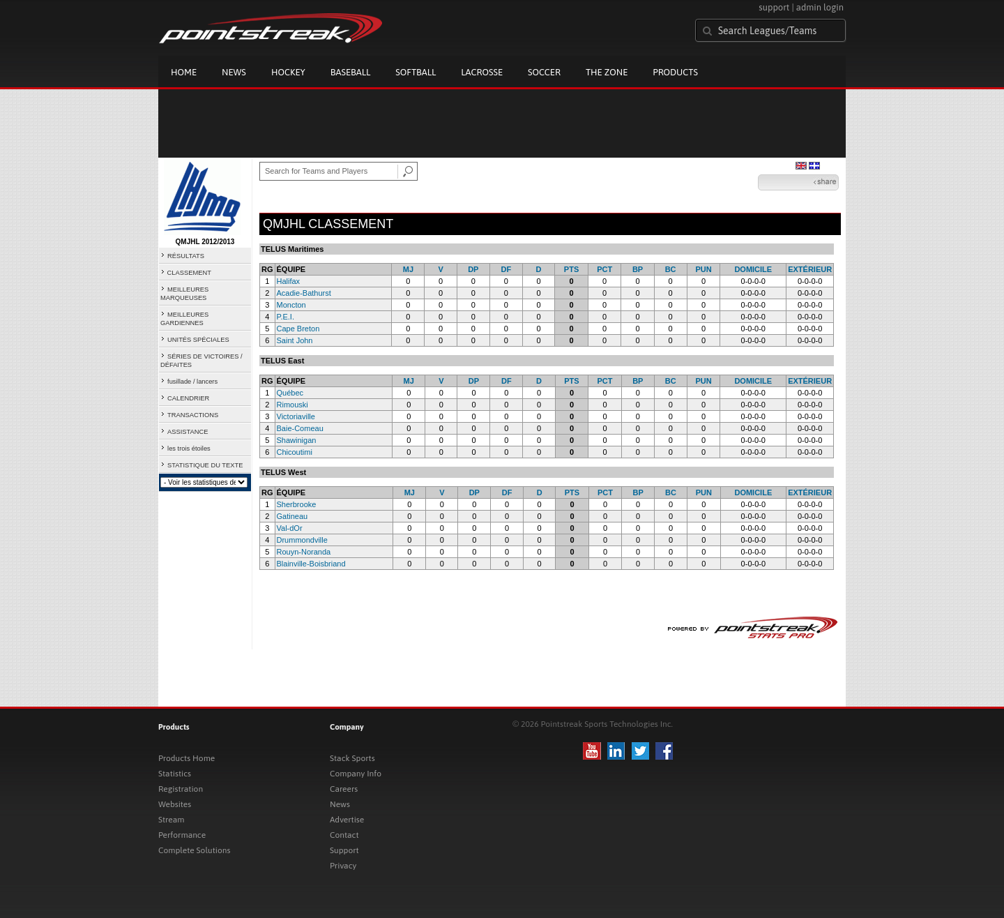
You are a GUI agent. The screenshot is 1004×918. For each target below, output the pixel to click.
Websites (174, 804)
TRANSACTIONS (192, 415)
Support (344, 850)
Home (184, 72)
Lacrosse (482, 72)
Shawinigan (297, 440)
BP (637, 269)
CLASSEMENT (189, 272)
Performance (182, 835)
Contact (344, 835)
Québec (290, 393)
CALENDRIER (188, 398)
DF (506, 269)
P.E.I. (285, 317)
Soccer (544, 72)
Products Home (186, 758)
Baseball (350, 72)
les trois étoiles (189, 448)
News (234, 72)
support (774, 7)
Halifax (289, 281)
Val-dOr (290, 528)
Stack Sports (352, 758)
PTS (571, 269)
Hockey (288, 72)
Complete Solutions (194, 850)
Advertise (347, 820)
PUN (703, 269)
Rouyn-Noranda (304, 552)
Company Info (355, 773)
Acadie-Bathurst (304, 293)
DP (473, 269)
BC (670, 269)
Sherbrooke (297, 504)
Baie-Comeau (300, 428)
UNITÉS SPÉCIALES (198, 339)
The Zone (607, 72)
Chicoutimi (294, 452)
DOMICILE (753, 269)
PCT (604, 269)
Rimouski (292, 404)
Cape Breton (298, 328)
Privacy (343, 866)
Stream (171, 820)
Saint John (295, 340)
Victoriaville (296, 416)
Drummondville (302, 540)
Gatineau (292, 516)
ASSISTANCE (187, 431)
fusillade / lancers (192, 381)
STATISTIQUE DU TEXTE (205, 465)
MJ (408, 269)
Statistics (174, 773)
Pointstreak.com (270, 29)
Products (675, 72)
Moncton (291, 305)
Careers (344, 789)
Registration (180, 789)
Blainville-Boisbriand (311, 563)
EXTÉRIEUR (810, 269)
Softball (415, 72)
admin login (820, 7)
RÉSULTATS (185, 256)
